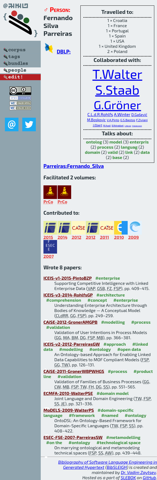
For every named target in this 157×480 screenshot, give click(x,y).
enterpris (139, 141)
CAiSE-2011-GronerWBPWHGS (73, 371)
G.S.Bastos (127, 120)
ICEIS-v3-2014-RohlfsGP (68, 294)
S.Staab (117, 89)
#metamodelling (123, 437)
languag (129, 146)
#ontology (100, 349)
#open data (129, 349)
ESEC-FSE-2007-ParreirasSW (72, 437)
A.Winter (122, 114)
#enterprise (107, 277)
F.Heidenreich (137, 126)
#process (140, 322)
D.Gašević (139, 115)
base (117, 157)
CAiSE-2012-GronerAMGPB (70, 322)
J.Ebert (97, 125)
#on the (54, 442)
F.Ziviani (141, 120)
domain (92, 152)
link (129, 152)
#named (109, 415)
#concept (97, 300)
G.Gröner (117, 104)
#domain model (112, 393)
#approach (114, 344)
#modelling (113, 322)
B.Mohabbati (118, 125)
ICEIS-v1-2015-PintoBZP (67, 277)
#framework (82, 415)
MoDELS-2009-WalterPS (68, 410)
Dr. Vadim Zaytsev (138, 472)
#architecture (110, 294)
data (145, 152)
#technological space (118, 442)
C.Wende (128, 126)
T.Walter (117, 74)
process (105, 146)
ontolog (94, 141)
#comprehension (63, 300)
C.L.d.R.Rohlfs (100, 114)
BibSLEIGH (117, 467)
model (115, 141)
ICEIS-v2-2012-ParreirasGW (71, 344)
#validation (58, 327)
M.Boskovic (96, 120)
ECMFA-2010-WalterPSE (68, 393)
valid (113, 152)
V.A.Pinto (113, 120)
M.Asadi (107, 125)
